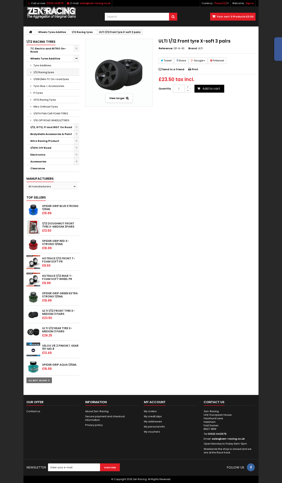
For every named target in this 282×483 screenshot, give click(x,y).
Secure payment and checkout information (105, 418)
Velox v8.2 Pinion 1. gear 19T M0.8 (60, 347)
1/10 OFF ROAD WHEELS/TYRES (51, 120)
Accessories (38, 161)
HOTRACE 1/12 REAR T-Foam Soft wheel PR (57, 277)
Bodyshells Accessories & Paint (51, 134)
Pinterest (217, 60)
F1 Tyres (38, 93)
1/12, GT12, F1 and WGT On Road (51, 127)
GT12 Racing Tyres (44, 100)
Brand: (192, 48)
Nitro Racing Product (44, 141)
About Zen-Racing (96, 411)
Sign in (250, 3)
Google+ (198, 60)
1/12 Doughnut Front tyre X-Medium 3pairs (58, 225)
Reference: (166, 48)
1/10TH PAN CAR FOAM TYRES (50, 113)
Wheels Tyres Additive (45, 58)
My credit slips (153, 416)
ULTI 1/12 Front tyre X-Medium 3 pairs (58, 312)
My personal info (154, 426)
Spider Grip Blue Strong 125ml (60, 207)
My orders (150, 411)
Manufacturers (40, 178)
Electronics (37, 155)
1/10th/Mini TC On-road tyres (51, 79)
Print (195, 69)
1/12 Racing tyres (43, 72)
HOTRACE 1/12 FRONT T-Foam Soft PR (58, 259)
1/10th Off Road (40, 148)
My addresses (153, 421)
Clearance (37, 168)
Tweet (166, 60)
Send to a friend (173, 69)
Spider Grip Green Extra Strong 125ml (60, 294)
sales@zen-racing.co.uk (228, 439)
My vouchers (152, 432)
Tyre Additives (42, 65)
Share (181, 60)
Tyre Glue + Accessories (48, 86)
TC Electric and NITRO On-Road (48, 50)
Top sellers (36, 197)
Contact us (33, 411)
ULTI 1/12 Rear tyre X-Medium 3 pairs (57, 329)
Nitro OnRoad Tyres (45, 106)
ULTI (200, 48)
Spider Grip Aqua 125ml (59, 365)
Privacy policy (94, 425)
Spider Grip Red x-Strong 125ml (55, 242)
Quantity (165, 88)
